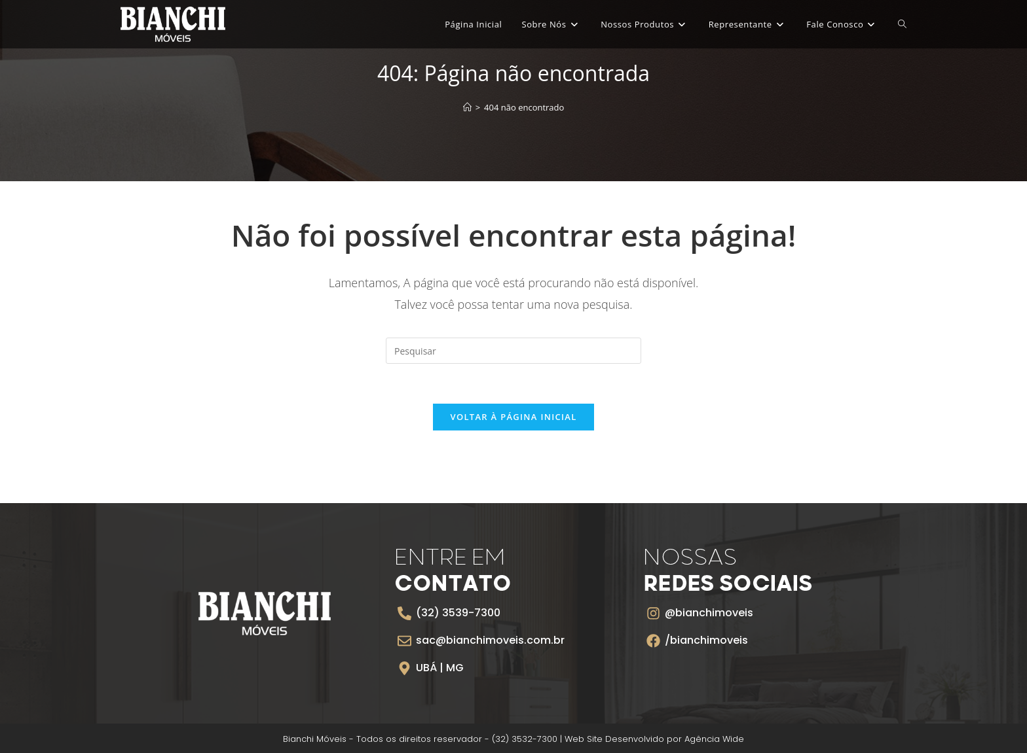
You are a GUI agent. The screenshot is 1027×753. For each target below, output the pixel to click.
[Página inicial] (467, 107)
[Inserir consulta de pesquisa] (513, 351)
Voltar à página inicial (513, 417)
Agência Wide (714, 739)
